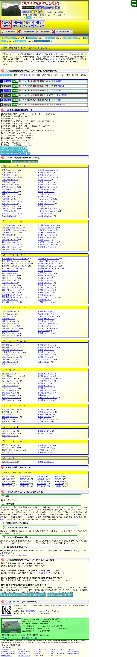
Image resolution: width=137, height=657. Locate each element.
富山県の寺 (41, 484)
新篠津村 (11, 295)
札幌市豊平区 (15, 266)
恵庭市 (44, 196)
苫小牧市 (46, 328)
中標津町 (48, 347)
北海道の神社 (50, 38)
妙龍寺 (7, 105)
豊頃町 (46, 333)
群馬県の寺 (6, 481)
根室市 (44, 362)
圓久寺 (7, 81)
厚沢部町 (47, 177)
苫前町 (10, 331)
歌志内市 (10, 189)
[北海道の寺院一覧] (27, 75)
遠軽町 (10, 201)
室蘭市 (44, 417)
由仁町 (44, 433)
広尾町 (45, 388)
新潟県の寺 (24, 484)
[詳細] (15, 81)
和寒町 (46, 462)
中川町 (46, 345)
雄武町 (9, 204)
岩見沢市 (46, 187)
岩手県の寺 (24, 476)
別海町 (10, 395)
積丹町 (11, 288)
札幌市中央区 (16, 263)
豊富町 (10, 336)
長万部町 (48, 209)
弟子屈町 (47, 323)
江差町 (9, 196)
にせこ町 (46, 359)
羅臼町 (9, 445)
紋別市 (44, 422)
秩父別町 (48, 316)
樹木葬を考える (6, 656)
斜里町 (45, 288)
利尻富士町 (13, 450)
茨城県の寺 (41, 479)
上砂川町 (12, 228)
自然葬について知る (57, 649)
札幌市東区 (13, 268)
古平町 (46, 393)
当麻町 (45, 326)
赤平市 (9, 172)
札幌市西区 (48, 266)
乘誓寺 (7, 91)
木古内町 (11, 232)
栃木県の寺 (59, 479)
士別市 (44, 278)
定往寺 (7, 100)
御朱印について (56, 651)
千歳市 (8, 319)
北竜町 (11, 398)
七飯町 (45, 352)
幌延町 (10, 400)
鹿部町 (45, 276)
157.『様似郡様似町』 (44, 32)
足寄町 (46, 175)
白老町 (46, 290)
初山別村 (12, 290)
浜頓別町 (12, 376)
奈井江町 (10, 345)
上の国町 (48, 228)
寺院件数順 (32, 161)
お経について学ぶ (24, 656)
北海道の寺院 (20, 41)
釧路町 (9, 242)
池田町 (45, 182)
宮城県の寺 (41, 476)
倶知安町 (48, 242)
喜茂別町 (47, 235)
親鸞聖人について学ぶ (8, 651)
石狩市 (9, 184)
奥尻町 (10, 206)
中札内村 (12, 347)
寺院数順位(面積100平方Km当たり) (13, 153)
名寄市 (8, 355)
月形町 (46, 319)
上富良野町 (13, 230)
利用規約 (34, 638)
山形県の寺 (6, 479)
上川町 (10, 225)
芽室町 (9, 419)
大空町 (46, 204)
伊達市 (7, 316)
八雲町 (9, 431)
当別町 (10, 326)
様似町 (9, 271)
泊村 (44, 331)
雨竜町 (10, 194)
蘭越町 (46, 445)
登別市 (9, 364)
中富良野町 (13, 352)
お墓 (34, 507)
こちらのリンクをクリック (44, 573)
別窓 (25, 147)
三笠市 (8, 414)
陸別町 (10, 448)
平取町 (10, 388)
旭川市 (45, 172)
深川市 (9, 390)
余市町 (9, 436)
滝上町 (47, 314)
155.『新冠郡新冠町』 (28, 32)
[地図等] (59, 81)
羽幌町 (45, 374)
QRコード (58, 605)
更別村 (45, 271)
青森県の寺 (6, 476)
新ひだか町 (48, 297)
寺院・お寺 (21, 649)
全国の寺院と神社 (9, 38)
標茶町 (10, 278)
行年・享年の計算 (40, 649)
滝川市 (9, 314)
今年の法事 (38, 651)
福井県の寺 (6, 486)
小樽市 (8, 211)
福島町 (46, 390)
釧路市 (44, 240)
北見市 (8, 235)
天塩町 (9, 323)
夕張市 (44, 431)
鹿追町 (10, 276)
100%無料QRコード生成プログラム (37, 611)
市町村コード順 (19, 161)
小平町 (45, 216)
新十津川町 (13, 297)
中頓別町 (12, 350)
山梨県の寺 (24, 486)
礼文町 (45, 452)
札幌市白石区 (51, 261)
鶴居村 (44, 321)
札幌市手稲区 (50, 263)
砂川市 (44, 300)
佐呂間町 (46, 273)
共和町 (46, 237)
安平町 (9, 182)
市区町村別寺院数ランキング (11, 147)
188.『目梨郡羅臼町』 (63, 32)
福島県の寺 (24, 479)
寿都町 (9, 300)
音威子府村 (48, 211)
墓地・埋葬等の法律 (8, 653)
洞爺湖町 (11, 328)
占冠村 (10, 285)
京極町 (11, 237)
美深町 (9, 386)
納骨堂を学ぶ (22, 653)
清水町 (45, 283)
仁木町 (44, 357)
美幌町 (45, 386)
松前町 (46, 412)
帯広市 (9, 216)
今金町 (46, 184)
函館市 (9, 374)
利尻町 (45, 448)
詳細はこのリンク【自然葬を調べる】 (14, 555)
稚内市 (9, 462)
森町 (7, 422)
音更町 (10, 213)
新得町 (46, 295)
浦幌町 (46, 192)
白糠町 (10, 292)
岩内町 (10, 187)
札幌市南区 (49, 268)
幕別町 (10, 409)
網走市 (44, 180)
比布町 (9, 383)
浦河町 (10, 192)
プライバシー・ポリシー (10, 638)
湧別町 (10, 433)
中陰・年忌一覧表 (73, 653)
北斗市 (44, 395)
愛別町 (10, 170)
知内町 (46, 292)
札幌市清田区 (14, 261)
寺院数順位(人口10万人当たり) (11, 150)
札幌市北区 (48, 259)
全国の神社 (31, 38)
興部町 (10, 209)
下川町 (46, 285)
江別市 (8, 199)
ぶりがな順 (5, 161)
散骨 (75, 517)
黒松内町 (48, 244)
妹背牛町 (47, 419)
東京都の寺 (59, 481)
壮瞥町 (46, 302)
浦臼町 (46, 189)
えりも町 (46, 199)
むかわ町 (10, 417)
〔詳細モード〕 (6, 75)
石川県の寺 (59, 484)
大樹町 (9, 311)
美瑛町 (9, 378)
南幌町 (46, 355)
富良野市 (9, 393)
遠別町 (46, 201)
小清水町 (11, 249)
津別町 (9, 321)
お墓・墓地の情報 (24, 651)
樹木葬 (2, 519)
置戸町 (45, 206)
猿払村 (9, 273)
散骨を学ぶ (38, 653)
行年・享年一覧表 (73, 651)
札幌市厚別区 (15, 259)
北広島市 (47, 232)
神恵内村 (47, 230)
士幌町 (45, 280)
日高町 (45, 381)
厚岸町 (10, 177)
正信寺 (7, 95)
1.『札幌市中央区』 (10, 32)
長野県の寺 (41, 486)
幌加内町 (48, 398)
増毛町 (45, 409)
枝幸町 (45, 194)
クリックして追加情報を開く (13, 645)
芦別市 (9, 175)
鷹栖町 (45, 311)
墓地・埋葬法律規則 (57, 653)
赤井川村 (47, 170)
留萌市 (8, 452)
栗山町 (10, 244)
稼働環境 (25, 638)
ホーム (28, 17)
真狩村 (9, 412)
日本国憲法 (70, 649)
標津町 (9, 280)
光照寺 (7, 86)
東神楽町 (48, 378)
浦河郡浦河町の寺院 (42, 41)
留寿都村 (45, 450)
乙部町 (45, 213)
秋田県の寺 (59, 476)
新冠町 (11, 357)
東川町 (11, 381)
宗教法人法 (5, 649)
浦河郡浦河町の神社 (70, 38)
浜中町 (46, 376)
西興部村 (12, 359)
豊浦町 (10, 333)
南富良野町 (49, 414)
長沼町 (46, 350)
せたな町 (10, 302)
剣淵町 (46, 247)
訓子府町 (12, 247)
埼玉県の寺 (24, 481)
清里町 (10, 240)
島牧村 (9, 283)
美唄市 (44, 383)
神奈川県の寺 (7, 484)
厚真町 (9, 180)
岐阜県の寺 (59, 486)
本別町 (46, 400)
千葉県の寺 (41, 481)
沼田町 (9, 362)
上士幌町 (48, 225)
